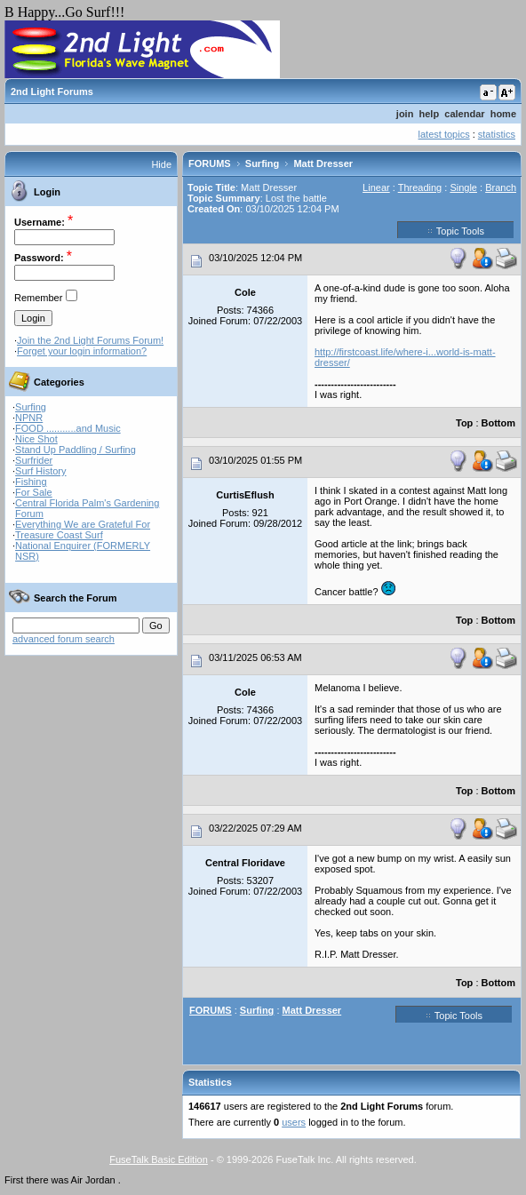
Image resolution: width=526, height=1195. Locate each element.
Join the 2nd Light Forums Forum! (90, 340)
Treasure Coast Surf (59, 535)
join (405, 113)
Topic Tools (455, 230)
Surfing (30, 407)
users (294, 1122)
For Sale (33, 492)
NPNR (29, 417)
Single (463, 187)
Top (464, 423)
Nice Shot (36, 439)
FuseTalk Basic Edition (158, 1159)
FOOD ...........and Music (68, 428)
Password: (39, 257)
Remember (38, 297)
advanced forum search (63, 638)
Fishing (30, 481)
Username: (39, 222)
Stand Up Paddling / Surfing (75, 449)
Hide (161, 164)
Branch (500, 187)
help (429, 113)
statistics (496, 134)
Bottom (499, 423)
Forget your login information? (82, 351)
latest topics (444, 134)
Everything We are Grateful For (82, 524)
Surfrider (33, 460)
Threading (420, 187)
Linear (376, 187)
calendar (464, 113)
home (503, 113)
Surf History (40, 471)
